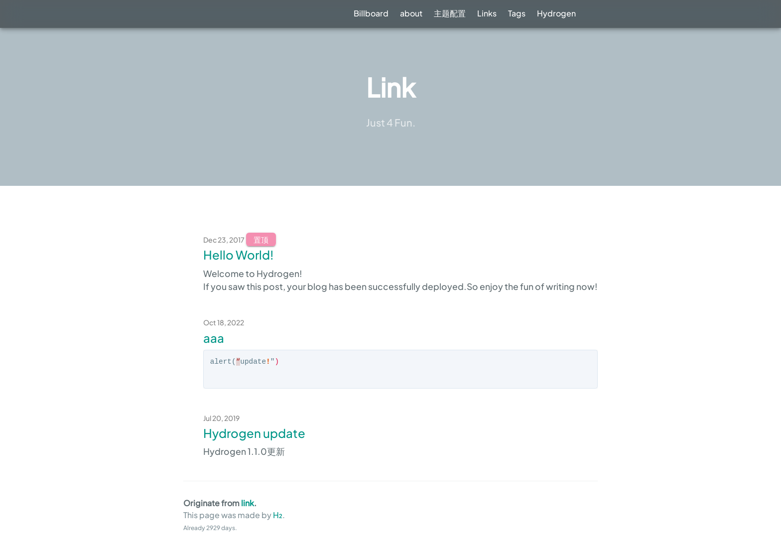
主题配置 (450, 13)
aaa (213, 337)
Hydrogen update (254, 432)
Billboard (371, 13)
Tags (516, 13)
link (247, 503)
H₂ (276, 515)
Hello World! (238, 254)
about (411, 13)
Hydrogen (556, 13)
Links (487, 13)
